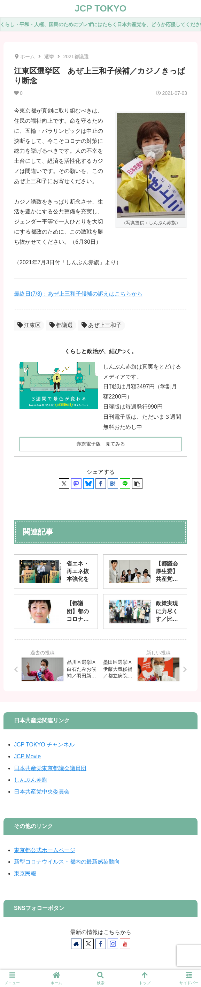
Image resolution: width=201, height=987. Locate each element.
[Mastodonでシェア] (76, 483)
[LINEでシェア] (125, 483)
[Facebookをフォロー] (100, 944)
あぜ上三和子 (102, 325)
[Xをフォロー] (88, 944)
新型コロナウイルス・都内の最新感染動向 (67, 862)
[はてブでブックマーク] (113, 483)
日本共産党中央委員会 (42, 792)
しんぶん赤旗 (30, 780)
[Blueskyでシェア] (88, 483)
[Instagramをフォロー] (113, 944)
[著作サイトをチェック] (76, 944)
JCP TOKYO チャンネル (44, 744)
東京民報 (25, 873)
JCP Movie (27, 756)
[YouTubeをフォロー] (125, 944)
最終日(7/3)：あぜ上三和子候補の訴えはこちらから (78, 294)
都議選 (61, 325)
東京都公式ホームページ (44, 850)
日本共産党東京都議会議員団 (50, 768)
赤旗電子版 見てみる (100, 444)
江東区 (29, 325)
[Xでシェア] (64, 483)
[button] (137, 483)
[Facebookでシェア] (100, 483)
